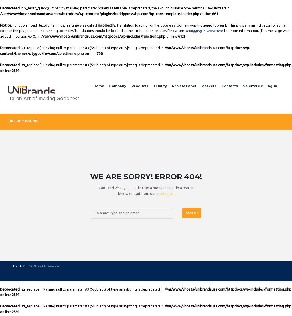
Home (99, 86)
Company (117, 86)
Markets (208, 86)
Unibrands (16, 267)
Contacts (230, 86)
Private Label (184, 86)
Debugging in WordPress (205, 31)
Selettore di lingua (260, 86)
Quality (160, 86)
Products (139, 86)
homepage (165, 194)
